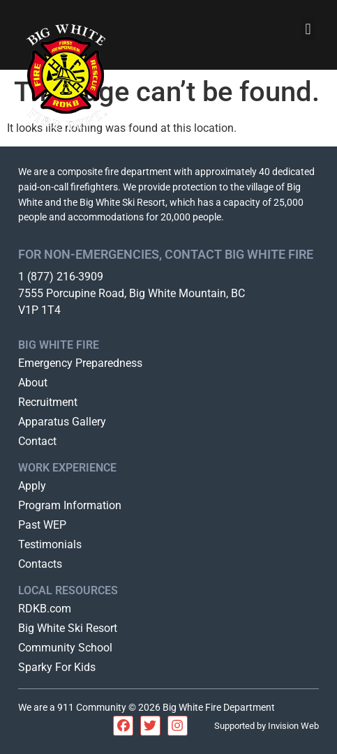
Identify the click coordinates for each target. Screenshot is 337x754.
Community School (65, 647)
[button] (308, 28)
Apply (32, 485)
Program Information (69, 505)
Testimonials (50, 544)
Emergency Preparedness (80, 363)
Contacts (40, 564)
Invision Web (293, 726)
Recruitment (47, 402)
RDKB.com (44, 608)
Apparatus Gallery (62, 421)
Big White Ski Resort (67, 628)
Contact (37, 441)
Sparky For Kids (57, 667)
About (32, 382)
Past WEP (42, 524)
